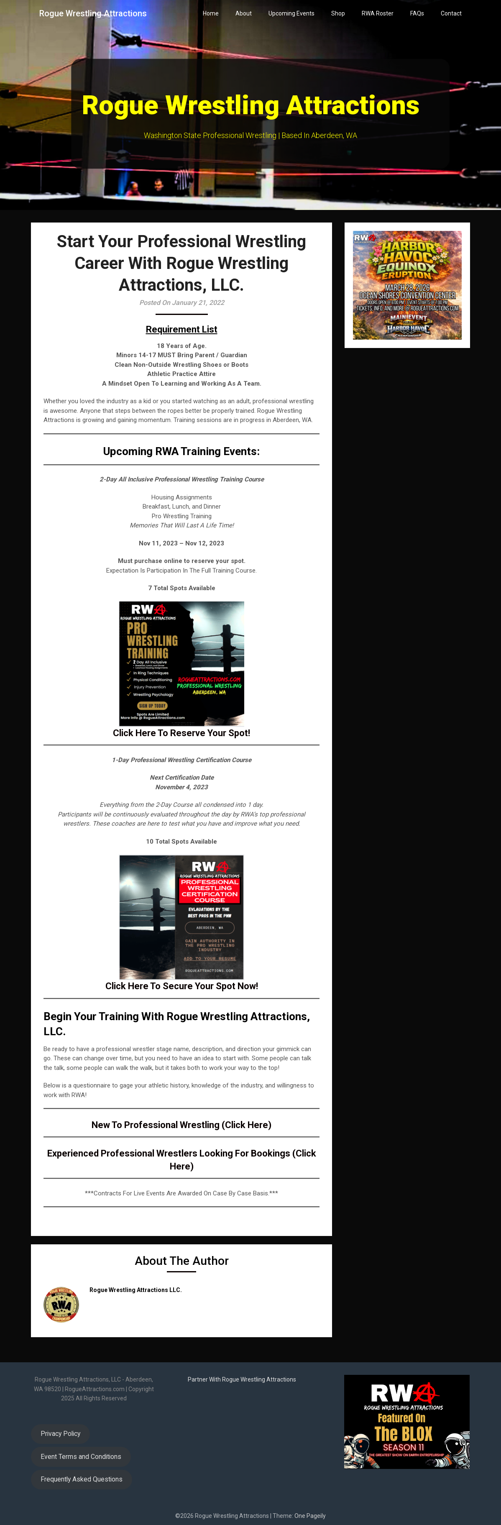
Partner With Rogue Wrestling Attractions (242, 1379)
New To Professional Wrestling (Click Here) (181, 1125)
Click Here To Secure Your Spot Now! (181, 986)
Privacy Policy (60, 1434)
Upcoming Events (291, 13)
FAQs (417, 13)
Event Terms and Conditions (81, 1457)
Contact (451, 13)
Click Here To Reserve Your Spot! (181, 733)
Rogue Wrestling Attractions (93, 13)
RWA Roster (378, 13)
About (243, 13)
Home (211, 13)
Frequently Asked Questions (82, 1479)
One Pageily (310, 1515)
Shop (338, 13)
